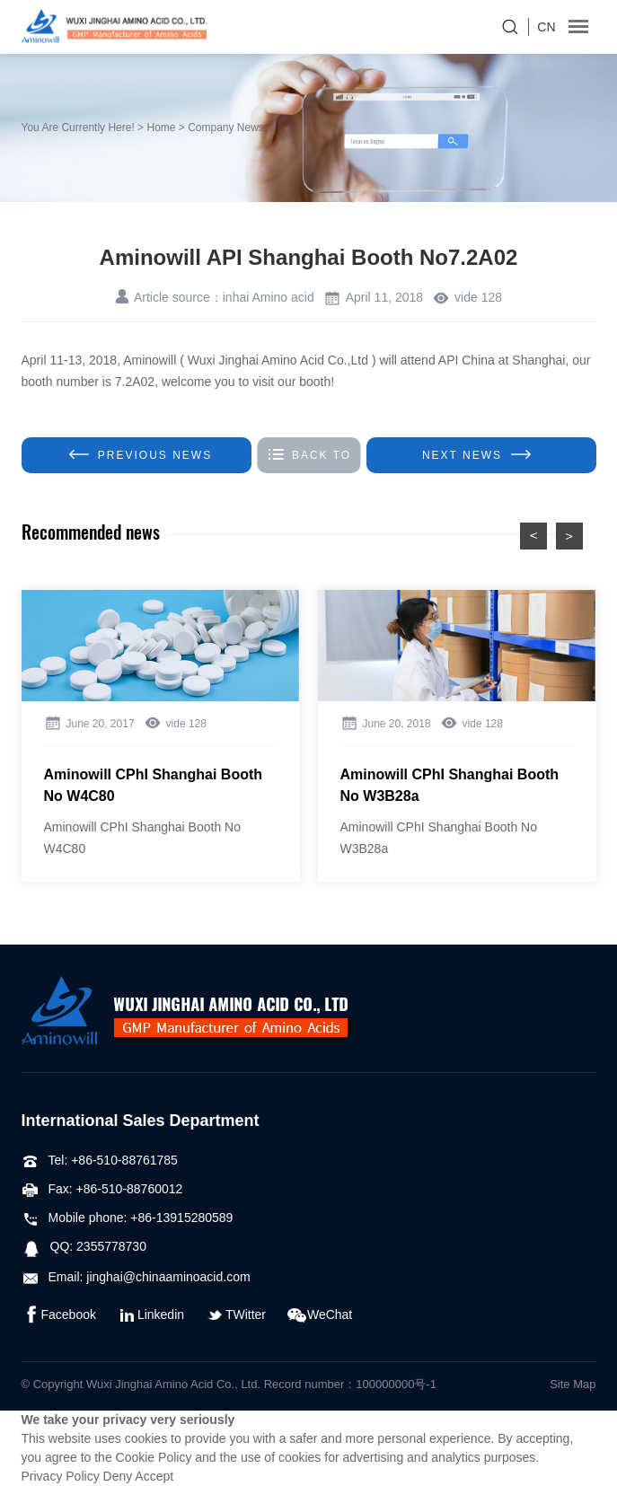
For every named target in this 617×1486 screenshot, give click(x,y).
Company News (226, 127)
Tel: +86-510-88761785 (100, 1160)
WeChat (319, 1314)
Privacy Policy (61, 1476)
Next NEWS (476, 455)
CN (546, 27)
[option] (161, 736)
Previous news (140, 455)
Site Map (572, 1384)
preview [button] (533, 536)
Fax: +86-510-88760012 (102, 1189)
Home (160, 127)
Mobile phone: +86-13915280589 (128, 1217)
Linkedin (151, 1314)
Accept (154, 1476)
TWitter (236, 1314)
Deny (118, 1476)
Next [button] (569, 536)
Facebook (59, 1314)
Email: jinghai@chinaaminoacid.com (136, 1277)
